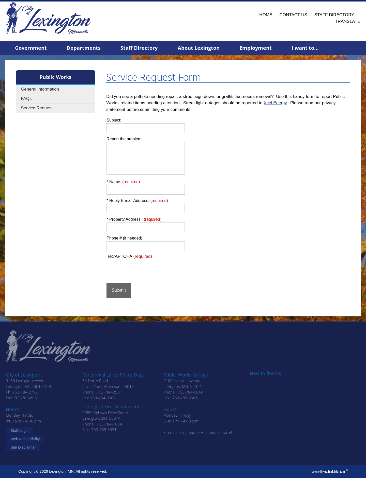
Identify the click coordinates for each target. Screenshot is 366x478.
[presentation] (145, 269)
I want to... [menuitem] (305, 47)
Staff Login (19, 430)
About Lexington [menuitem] (199, 47)
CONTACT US (293, 14)
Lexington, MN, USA (205, 23)
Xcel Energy (275, 102)
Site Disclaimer (23, 447)
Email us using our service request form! (197, 432)
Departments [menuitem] (84, 47)
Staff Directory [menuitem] (139, 47)
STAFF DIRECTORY (334, 14)
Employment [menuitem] (255, 47)
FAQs (26, 98)
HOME (265, 14)
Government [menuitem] (31, 47)
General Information (40, 89)
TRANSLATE (347, 21)
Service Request (37, 108)
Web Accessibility (25, 439)
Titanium (335, 471)
